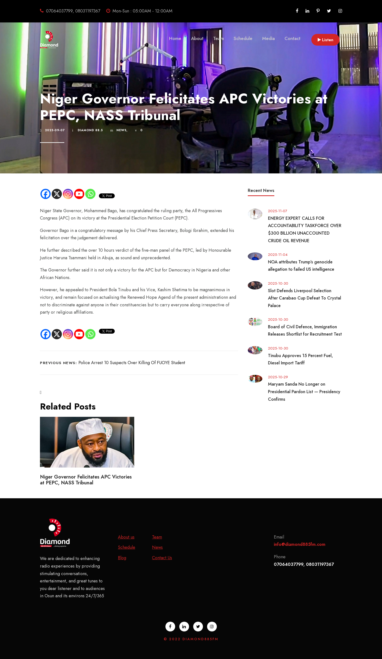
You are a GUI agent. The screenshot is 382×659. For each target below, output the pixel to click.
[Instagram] (68, 194)
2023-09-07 (55, 130)
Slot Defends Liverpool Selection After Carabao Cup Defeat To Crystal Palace (304, 298)
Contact (292, 38)
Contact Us (162, 558)
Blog (122, 558)
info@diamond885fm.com (299, 544)
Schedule (243, 38)
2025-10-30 (278, 283)
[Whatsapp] (90, 194)
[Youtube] (79, 194)
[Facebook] (45, 194)
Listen (325, 40)
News (121, 130)
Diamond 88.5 (90, 130)
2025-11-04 (277, 254)
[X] (57, 194)
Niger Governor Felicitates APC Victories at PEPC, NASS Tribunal (86, 479)
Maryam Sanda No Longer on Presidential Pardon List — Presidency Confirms (304, 391)
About (197, 38)
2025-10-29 (278, 377)
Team (218, 38)
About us (126, 537)
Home (175, 38)
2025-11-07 (277, 211)
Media (268, 38)
